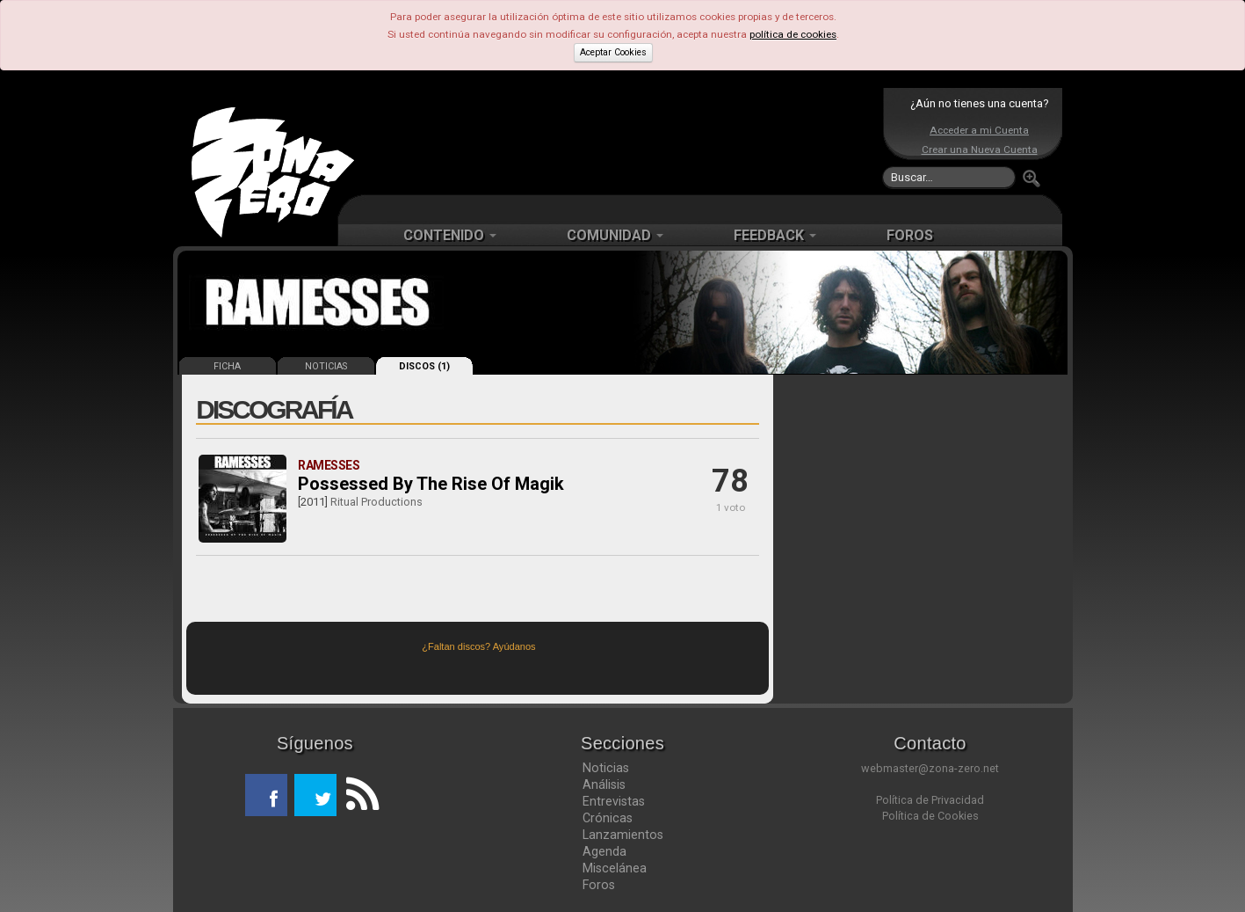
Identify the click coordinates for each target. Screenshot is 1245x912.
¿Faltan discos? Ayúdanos (478, 646)
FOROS (910, 235)
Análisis (604, 784)
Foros (599, 885)
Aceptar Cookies (613, 52)
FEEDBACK (775, 235)
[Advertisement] (618, 141)
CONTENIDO (449, 235)
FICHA (227, 366)
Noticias (606, 768)
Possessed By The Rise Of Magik (431, 483)
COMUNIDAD (615, 235)
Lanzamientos (623, 835)
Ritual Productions (376, 501)
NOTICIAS (326, 366)
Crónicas (608, 818)
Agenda (604, 851)
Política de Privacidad (930, 799)
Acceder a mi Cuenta (979, 130)
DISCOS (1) (424, 366)
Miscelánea (615, 868)
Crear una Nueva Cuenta (980, 149)
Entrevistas (614, 801)
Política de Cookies (930, 815)
